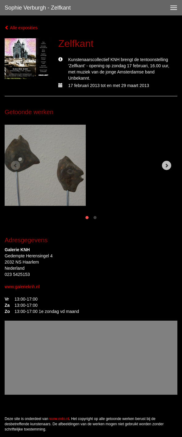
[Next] (166, 165)
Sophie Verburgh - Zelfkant (38, 8)
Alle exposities (21, 27)
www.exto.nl (59, 419)
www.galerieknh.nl (22, 286)
